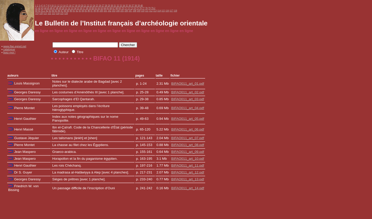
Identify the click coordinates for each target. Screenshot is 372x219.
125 (62, 13)
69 (119, 8)
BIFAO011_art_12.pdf (187, 172)
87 (62, 10)
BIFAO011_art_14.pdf (187, 188)
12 (58, 5)
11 (55, 5)
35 (127, 5)
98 (95, 10)
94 (83, 10)
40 (141, 5)
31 (115, 5)
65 (108, 8)
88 (65, 10)
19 (79, 5)
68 (116, 8)
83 (50, 10)
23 (91, 5)
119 (37, 13)
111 (147, 10)
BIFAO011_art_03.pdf (187, 99)
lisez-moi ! (9, 52)
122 (49, 13)
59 (90, 8)
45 (48, 8)
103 (113, 10)
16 (70, 5)
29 (109, 5)
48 (57, 8)
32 (118, 5)
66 (111, 8)
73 (131, 8)
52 (69, 8)
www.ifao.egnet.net (14, 46)
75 (137, 8)
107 (130, 10)
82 (47, 10)
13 (61, 5)
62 (99, 8)
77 (143, 8)
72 (128, 8)
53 (72, 8)
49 (60, 8)
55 (78, 8)
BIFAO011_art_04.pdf (187, 108)
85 (56, 10)
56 (81, 8)
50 (63, 8)
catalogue (9, 49)
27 (103, 5)
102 (109, 10)
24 (94, 5)
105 (122, 10)
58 (87, 8)
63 (102, 8)
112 (151, 10)
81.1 (43, 10)
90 (71, 10)
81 (39, 10)
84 (53, 10)
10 (52, 5)
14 (64, 5)
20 (82, 5)
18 (76, 5)
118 (175, 10)
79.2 (153, 8)
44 (45, 8)
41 (36, 8)
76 (140, 8)
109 (138, 10)
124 (57, 13)
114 (159, 10)
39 (138, 5)
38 (136, 5)
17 (73, 5)
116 (167, 10)
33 (120, 5)
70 (122, 8)
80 (36, 10)
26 (100, 5)
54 (75, 8)
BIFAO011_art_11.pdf (187, 165)
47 (54, 8)
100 (101, 10)
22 (88, 5)
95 (86, 10)
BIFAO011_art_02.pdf (187, 92)
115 (163, 10)
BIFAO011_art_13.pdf (187, 179)
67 (113, 8)
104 (117, 10)
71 (125, 8)
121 (45, 13)
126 (66, 13)
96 (88, 10)
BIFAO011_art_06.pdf (187, 129)
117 (171, 10)
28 (106, 5)
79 (149, 8)
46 (51, 8)
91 (74, 10)
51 (66, 8)
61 (96, 8)
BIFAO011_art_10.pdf (187, 158)
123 (53, 13)
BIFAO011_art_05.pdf (187, 119)
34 (124, 5)
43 (42, 8)
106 (126, 10)
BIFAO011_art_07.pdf (187, 138)
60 (93, 8)
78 (146, 8)
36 (129, 5)
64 (104, 8)
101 (105, 10)
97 (91, 10)
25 (97, 5)
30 (112, 5)
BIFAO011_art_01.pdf (187, 83)
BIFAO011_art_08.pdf (187, 145)
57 (84, 8)
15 (67, 5)
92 (77, 10)
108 (134, 10)
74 (134, 8)
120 (41, 13)
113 (155, 10)
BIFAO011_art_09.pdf (187, 152)
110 (143, 10)
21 (85, 5)
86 (59, 10)
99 (97, 10)
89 (68, 10)
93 (79, 10)
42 (39, 8)
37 (132, 5)
